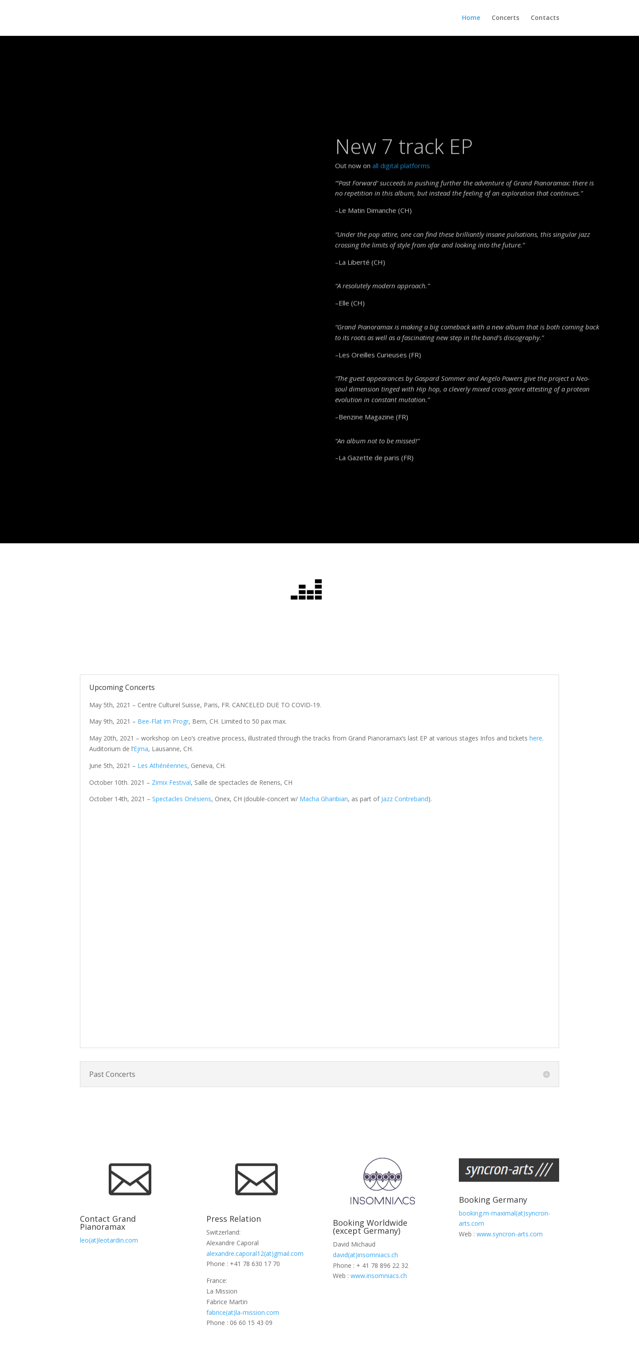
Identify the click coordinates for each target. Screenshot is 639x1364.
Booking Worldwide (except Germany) (370, 1226)
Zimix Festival (171, 782)
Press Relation (233, 1218)
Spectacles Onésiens (181, 799)
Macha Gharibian (324, 799)
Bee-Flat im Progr (163, 721)
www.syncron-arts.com (510, 1234)
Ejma (141, 748)
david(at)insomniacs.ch (365, 1255)
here (535, 738)
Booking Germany (493, 1199)
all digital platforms (401, 202)
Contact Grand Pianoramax (108, 1222)
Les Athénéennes (162, 765)
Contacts (545, 18)
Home (471, 18)
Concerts (505, 18)
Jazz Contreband (404, 799)
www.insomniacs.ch (379, 1275)
